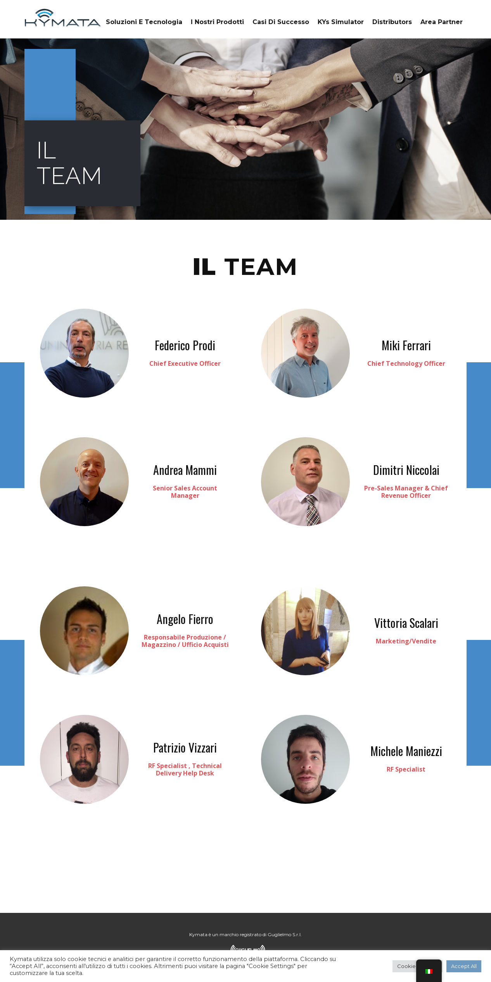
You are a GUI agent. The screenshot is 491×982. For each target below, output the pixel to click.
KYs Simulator (341, 22)
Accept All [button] (464, 966)
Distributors (392, 22)
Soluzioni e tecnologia (144, 22)
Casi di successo (280, 22)
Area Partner (441, 22)
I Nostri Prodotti (217, 22)
